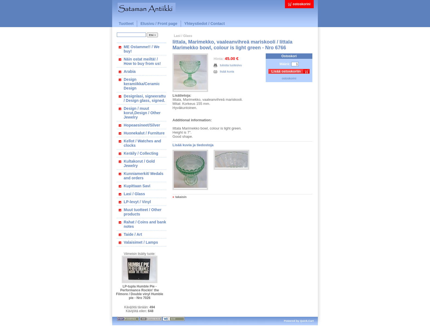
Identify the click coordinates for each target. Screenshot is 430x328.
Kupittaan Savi (137, 186)
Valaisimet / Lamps (141, 242)
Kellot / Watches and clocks (142, 143)
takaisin (180, 196)
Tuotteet (126, 23)
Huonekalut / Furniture (144, 133)
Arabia (130, 71)
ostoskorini (301, 4)
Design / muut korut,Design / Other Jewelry (142, 112)
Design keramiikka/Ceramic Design (142, 83)
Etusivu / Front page (158, 23)
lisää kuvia (224, 71)
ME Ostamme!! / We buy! (141, 49)
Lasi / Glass (134, 194)
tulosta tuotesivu (228, 65)
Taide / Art (133, 234)
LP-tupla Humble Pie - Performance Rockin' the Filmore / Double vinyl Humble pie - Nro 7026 (139, 292)
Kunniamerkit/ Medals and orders (143, 175)
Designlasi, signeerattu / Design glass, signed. (145, 98)
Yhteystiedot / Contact (204, 23)
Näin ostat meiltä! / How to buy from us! (142, 61)
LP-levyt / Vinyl (137, 202)
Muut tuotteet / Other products (143, 212)
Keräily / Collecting (141, 153)
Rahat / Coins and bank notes (145, 224)
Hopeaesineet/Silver (142, 125)
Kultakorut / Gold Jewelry (139, 163)
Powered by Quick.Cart (299, 320)
